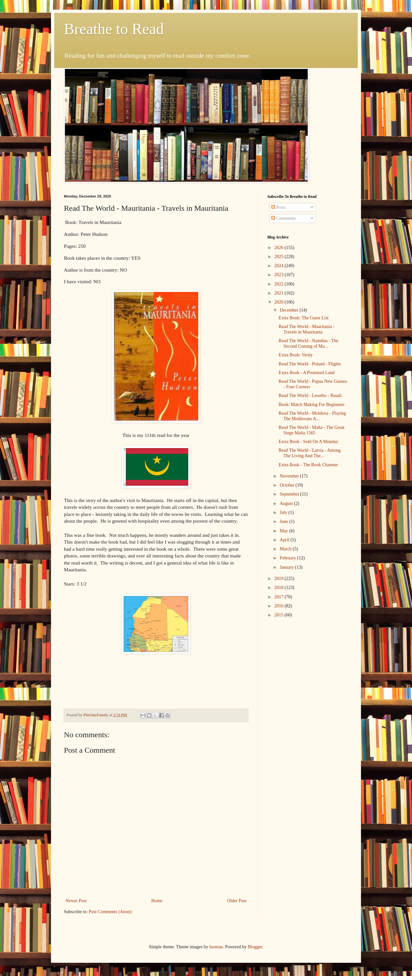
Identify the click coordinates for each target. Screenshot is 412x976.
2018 (279, 587)
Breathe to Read (114, 28)
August (287, 503)
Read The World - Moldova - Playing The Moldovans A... (312, 416)
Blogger (255, 946)
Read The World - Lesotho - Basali (310, 395)
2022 (279, 284)
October (287, 485)
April (285, 539)
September (290, 494)
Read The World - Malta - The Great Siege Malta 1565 (312, 430)
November (290, 476)
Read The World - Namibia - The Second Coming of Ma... (308, 343)
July (284, 512)
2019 (279, 578)
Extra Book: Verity (296, 355)
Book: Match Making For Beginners (312, 404)
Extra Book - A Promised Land (307, 372)
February (288, 558)
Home (156, 900)
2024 (279, 265)
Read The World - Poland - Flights (310, 364)
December (289, 310)
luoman (216, 946)
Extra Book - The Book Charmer (308, 464)
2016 (279, 606)
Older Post (237, 900)
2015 (279, 615)
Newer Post (76, 900)
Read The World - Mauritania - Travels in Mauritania (307, 329)
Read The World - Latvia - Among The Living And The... (310, 453)
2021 (279, 293)
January (287, 567)
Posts (278, 207)
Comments (283, 218)
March (286, 548)
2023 (279, 274)
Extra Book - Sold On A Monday (308, 441)
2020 (279, 302)
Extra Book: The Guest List (304, 317)
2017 (279, 596)
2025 (279, 256)
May (284, 530)
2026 (279, 247)
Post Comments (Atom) (110, 911)
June (284, 521)
